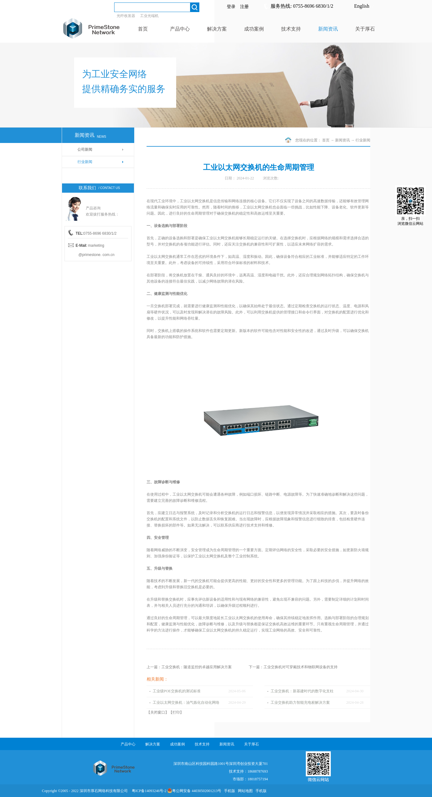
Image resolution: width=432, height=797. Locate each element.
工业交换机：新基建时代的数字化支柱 (302, 691)
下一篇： (293, 667)
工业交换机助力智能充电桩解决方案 (300, 702)
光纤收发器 (126, 16)
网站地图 (244, 791)
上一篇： (189, 667)
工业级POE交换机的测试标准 (177, 691)
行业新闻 (362, 140)
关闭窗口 (157, 712)
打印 (176, 712)
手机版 (228, 791)
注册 (244, 6)
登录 (231, 6)
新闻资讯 (342, 140)
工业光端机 (149, 16)
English (361, 6)
